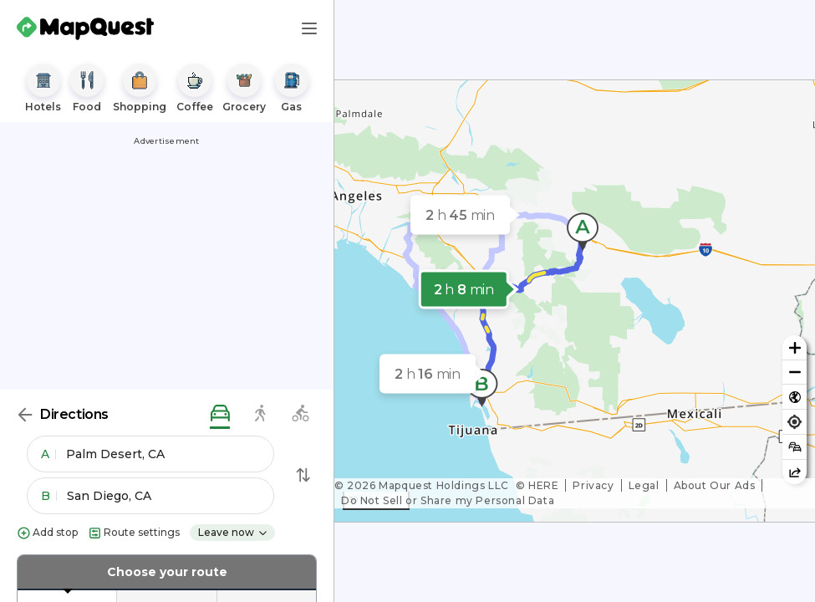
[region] (574, 301)
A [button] (48, 454)
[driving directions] (220, 414)
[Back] (25, 414)
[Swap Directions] (303, 475)
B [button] (49, 495)
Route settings (134, 533)
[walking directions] (260, 414)
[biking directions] (300, 414)
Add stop (47, 533)
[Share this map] (794, 472)
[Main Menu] (309, 28)
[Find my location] (794, 422)
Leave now (233, 532)
